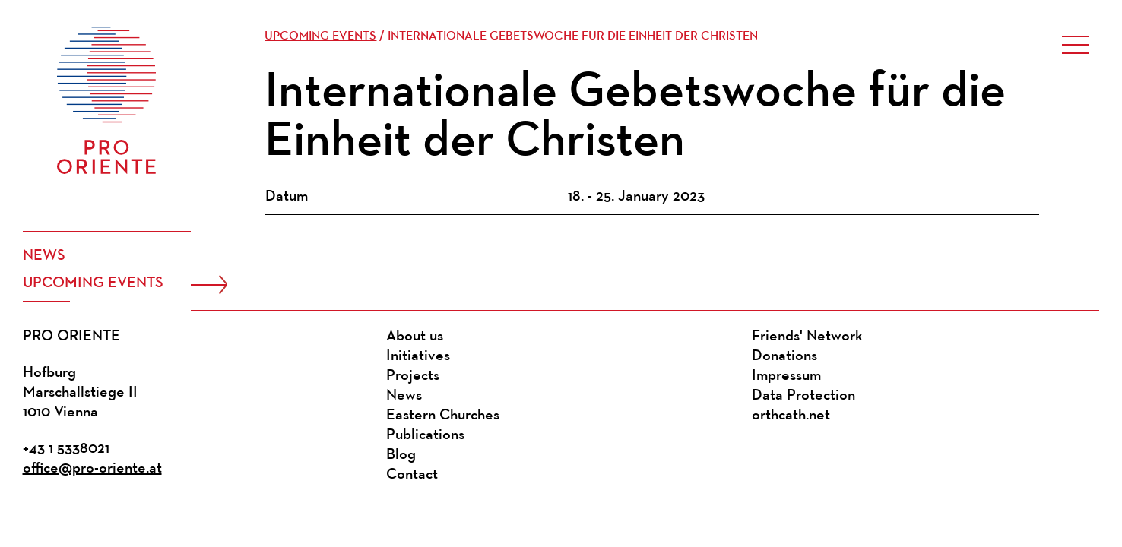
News (44, 256)
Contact (412, 474)
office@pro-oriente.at (92, 468)
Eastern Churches (442, 415)
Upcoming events (93, 283)
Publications (425, 435)
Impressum (786, 376)
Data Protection (803, 395)
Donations (784, 356)
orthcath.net (791, 415)
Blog (401, 455)
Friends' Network (807, 336)
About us (414, 336)
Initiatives (418, 356)
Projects (412, 376)
